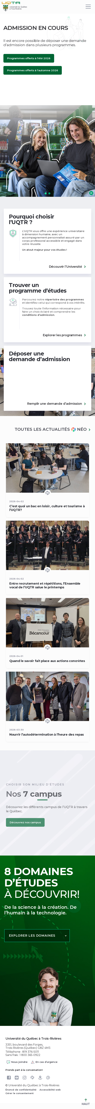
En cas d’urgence (44, 1062)
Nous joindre (16, 1062)
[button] (46, 193)
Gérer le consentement (19, 1093)
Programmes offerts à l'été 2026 (28, 58)
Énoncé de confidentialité (20, 1089)
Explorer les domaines (32, 935)
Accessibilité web (50, 1089)
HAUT (86, 1102)
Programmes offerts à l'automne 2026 (32, 70)
